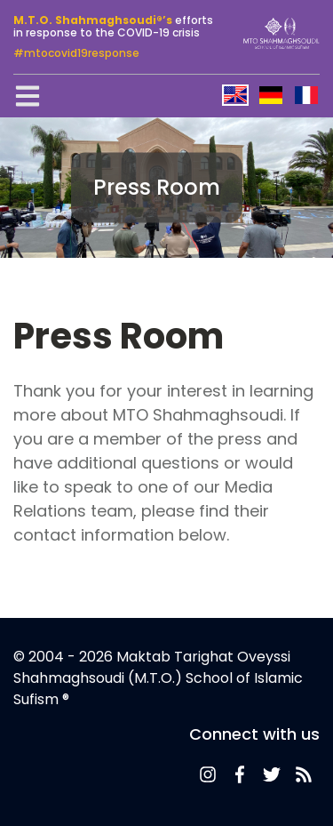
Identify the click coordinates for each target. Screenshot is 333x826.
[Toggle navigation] (27, 96)
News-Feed (208, 774)
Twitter (272, 774)
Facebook (240, 774)
